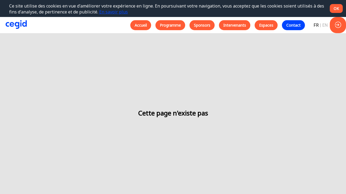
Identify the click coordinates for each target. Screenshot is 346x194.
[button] (140, 25)
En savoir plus (113, 12)
